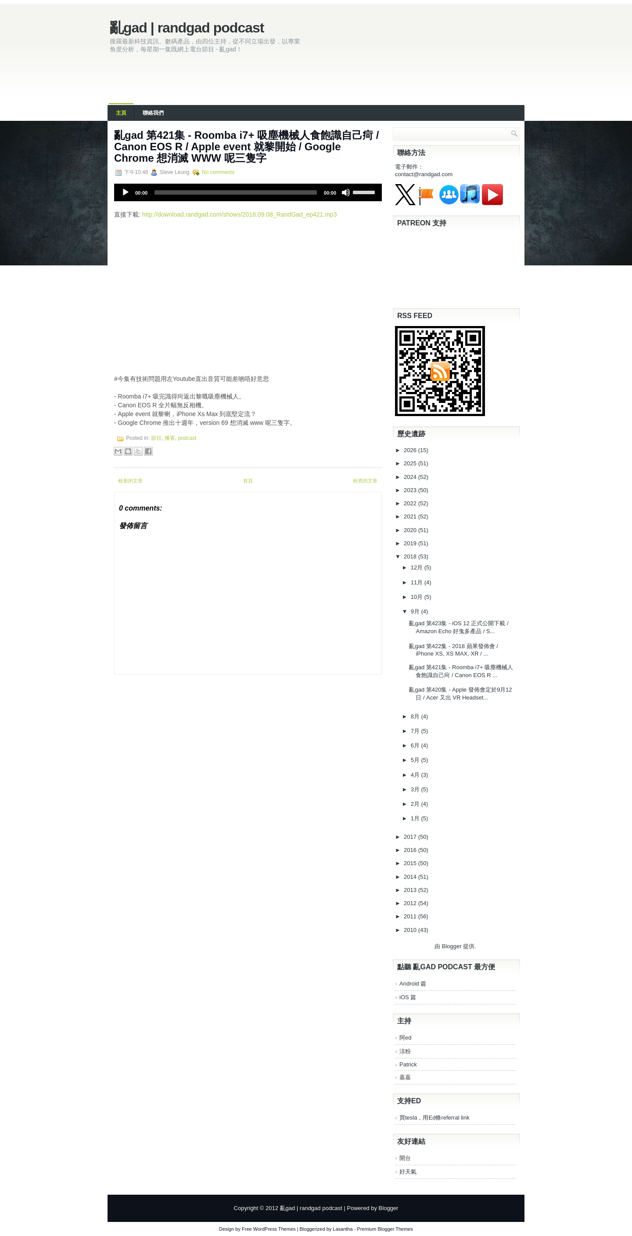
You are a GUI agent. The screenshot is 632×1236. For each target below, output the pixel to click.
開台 (405, 1158)
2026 (411, 450)
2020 (411, 530)
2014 (411, 877)
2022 (411, 503)
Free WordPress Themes (268, 1229)
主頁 (121, 113)
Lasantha (342, 1229)
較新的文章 (130, 480)
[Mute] (345, 192)
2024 (411, 477)
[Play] (125, 192)
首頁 (248, 480)
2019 (411, 543)
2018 (411, 556)
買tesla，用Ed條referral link (434, 1117)
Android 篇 (412, 983)
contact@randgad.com (423, 174)
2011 (411, 916)
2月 (416, 804)
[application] (248, 192)
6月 (416, 745)
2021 (411, 516)
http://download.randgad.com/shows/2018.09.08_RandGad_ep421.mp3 (239, 214)
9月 (416, 611)
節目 (156, 438)
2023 (411, 490)
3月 (416, 789)
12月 (417, 567)
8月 (416, 716)
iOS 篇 (407, 997)
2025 (411, 463)
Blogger (452, 946)
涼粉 (405, 1051)
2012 (411, 903)
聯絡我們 (153, 113)
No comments (218, 172)
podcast (187, 438)
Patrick (408, 1064)
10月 (417, 597)
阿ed (405, 1037)
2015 (411, 863)
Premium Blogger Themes (385, 1229)
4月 (416, 775)
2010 (411, 930)
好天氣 (408, 1171)
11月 (417, 582)
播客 (170, 438)
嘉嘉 (405, 1077)
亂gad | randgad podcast (187, 28)
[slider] (235, 192)
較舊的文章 (365, 480)
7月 (416, 731)
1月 (416, 818)
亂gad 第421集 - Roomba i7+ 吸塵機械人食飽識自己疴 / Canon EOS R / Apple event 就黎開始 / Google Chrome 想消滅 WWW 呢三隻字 (246, 146)
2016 (411, 850)
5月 (416, 760)
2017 (411, 837)
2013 (411, 890)
